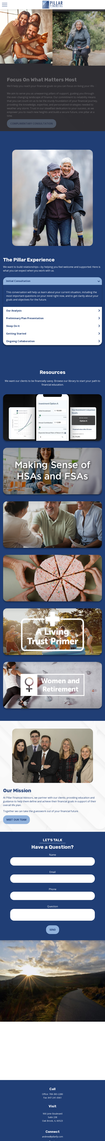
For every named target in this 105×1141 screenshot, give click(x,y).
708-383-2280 (56, 1094)
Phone (52, 889)
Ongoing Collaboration (20, 341)
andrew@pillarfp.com (52, 1136)
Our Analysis (14, 310)
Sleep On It (13, 326)
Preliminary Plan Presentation (25, 318)
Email (52, 872)
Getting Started (16, 333)
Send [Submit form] (52, 929)
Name (52, 854)
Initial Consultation (18, 281)
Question (52, 906)
